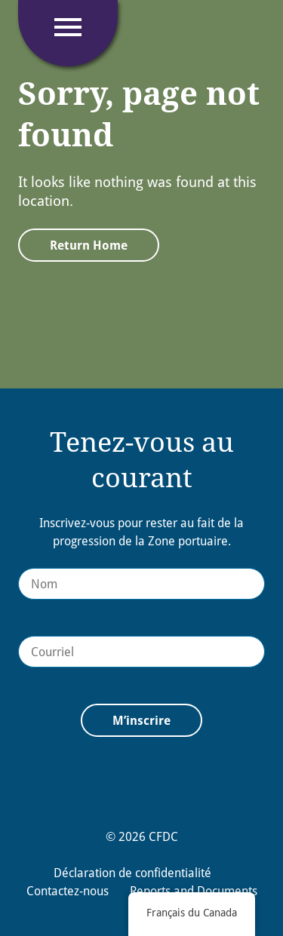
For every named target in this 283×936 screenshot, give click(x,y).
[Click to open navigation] (68, 27)
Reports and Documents (193, 890)
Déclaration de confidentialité (132, 872)
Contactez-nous (67, 890)
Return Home (89, 245)
